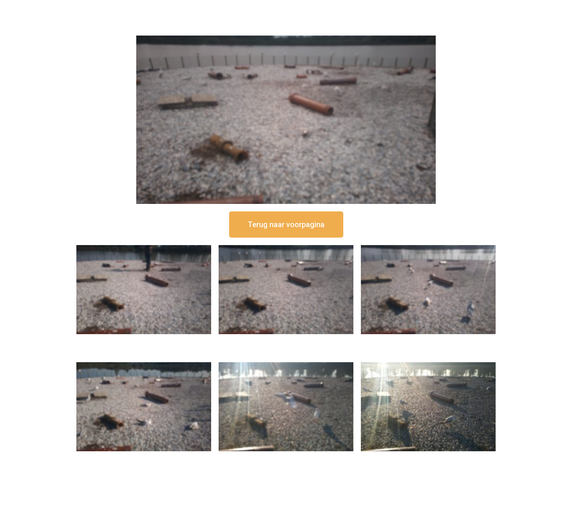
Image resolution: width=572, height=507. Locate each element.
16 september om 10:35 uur (143, 457)
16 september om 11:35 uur (428, 340)
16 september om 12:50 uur (143, 340)
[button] (286, 224)
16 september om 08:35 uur (428, 457)
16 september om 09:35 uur (286, 457)
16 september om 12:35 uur (286, 340)
